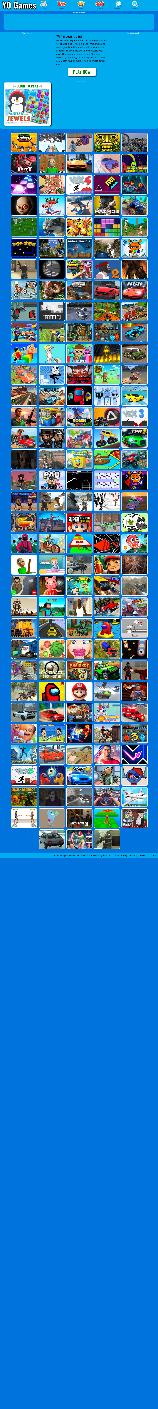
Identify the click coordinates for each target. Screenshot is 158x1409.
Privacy (124, 855)
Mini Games (114, 855)
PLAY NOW (82, 72)
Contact (132, 855)
